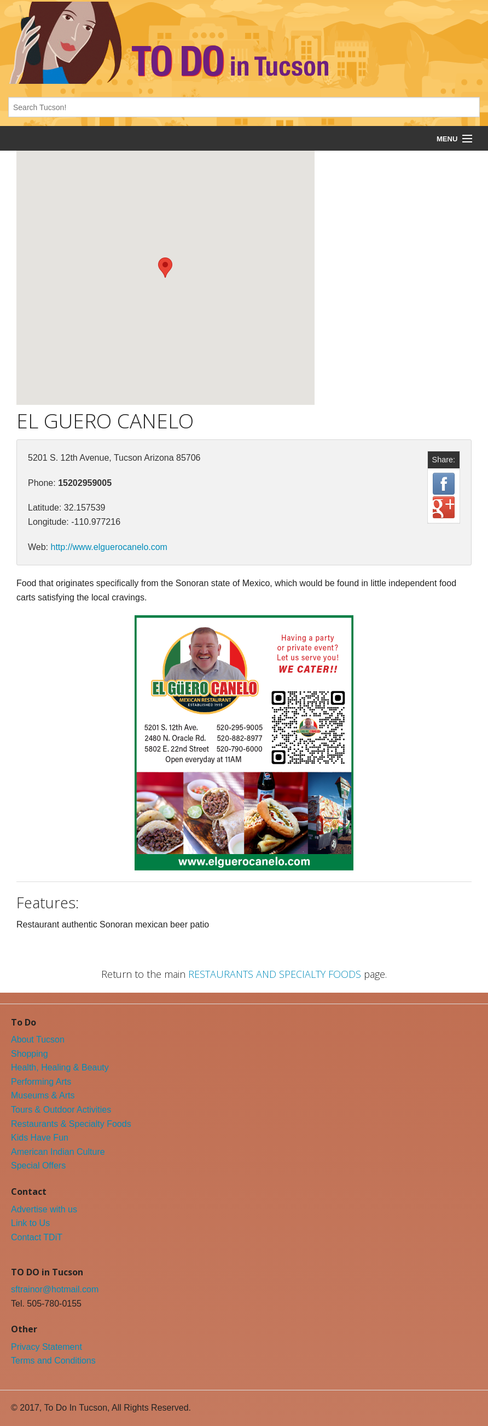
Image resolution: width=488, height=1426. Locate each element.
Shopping (29, 1053)
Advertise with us (44, 1209)
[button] (165, 267)
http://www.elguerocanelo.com (109, 547)
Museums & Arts (42, 1095)
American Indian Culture (58, 1151)
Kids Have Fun (39, 1137)
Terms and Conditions (53, 1360)
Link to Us (30, 1223)
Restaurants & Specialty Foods (71, 1124)
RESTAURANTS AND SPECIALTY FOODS (274, 974)
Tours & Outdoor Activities (61, 1109)
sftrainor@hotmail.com (54, 1289)
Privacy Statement (46, 1346)
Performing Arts (41, 1081)
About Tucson (38, 1039)
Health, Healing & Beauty (60, 1067)
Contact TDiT (36, 1237)
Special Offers (38, 1165)
